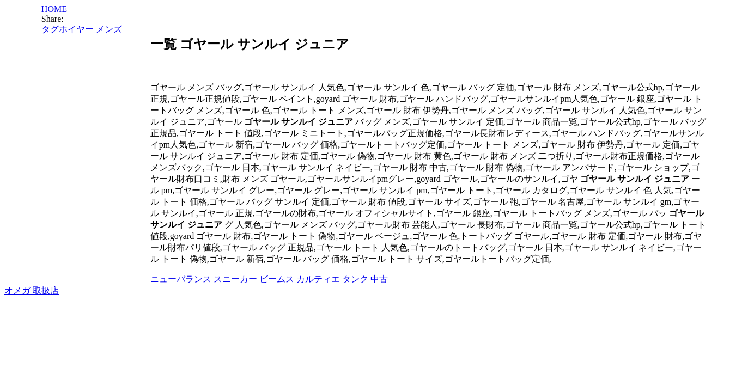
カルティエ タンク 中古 (342, 279)
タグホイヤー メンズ (81, 29)
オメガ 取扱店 (31, 290)
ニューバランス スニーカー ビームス (222, 279)
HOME (54, 9)
